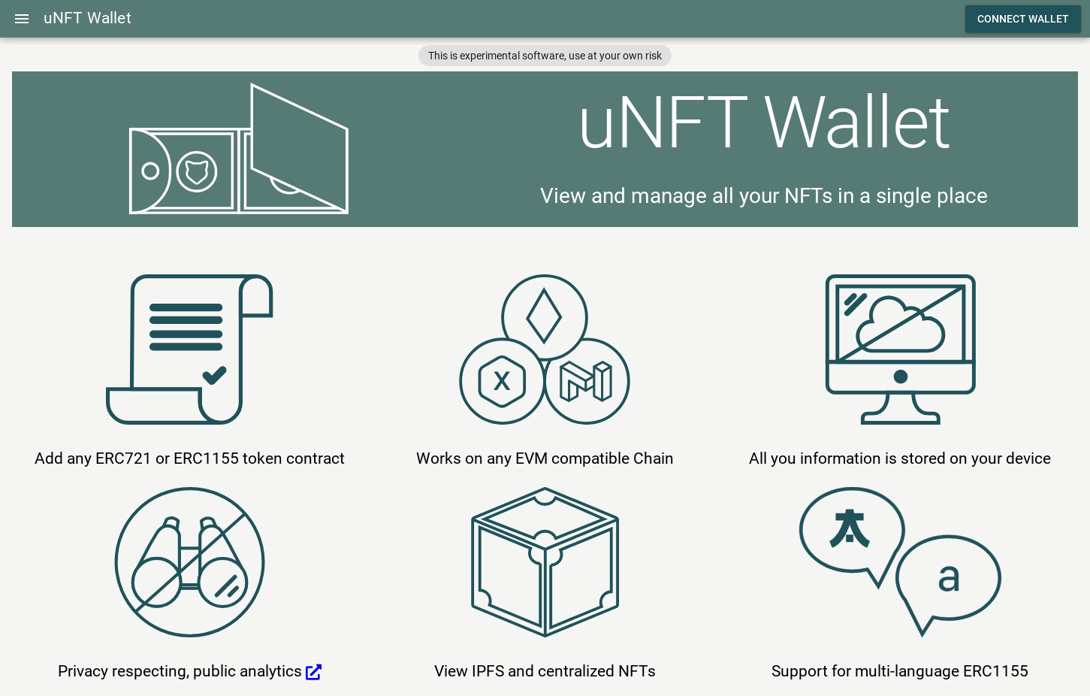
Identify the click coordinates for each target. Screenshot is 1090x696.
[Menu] (22, 19)
